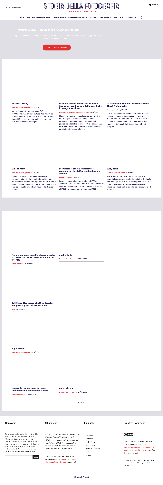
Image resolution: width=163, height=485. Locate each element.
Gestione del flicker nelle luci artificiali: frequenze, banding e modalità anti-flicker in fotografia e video (80, 107)
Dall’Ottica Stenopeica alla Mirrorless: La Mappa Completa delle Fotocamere (32, 305)
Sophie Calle (65, 256)
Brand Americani (65, 178)
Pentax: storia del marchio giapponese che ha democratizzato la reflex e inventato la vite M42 (33, 258)
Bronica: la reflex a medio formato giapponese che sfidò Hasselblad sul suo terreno (79, 172)
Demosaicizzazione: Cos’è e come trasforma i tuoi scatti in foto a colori (30, 390)
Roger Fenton (18, 349)
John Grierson (66, 389)
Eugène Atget (18, 169)
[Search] (36, 458)
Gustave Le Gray (20, 104)
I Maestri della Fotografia (21, 108)
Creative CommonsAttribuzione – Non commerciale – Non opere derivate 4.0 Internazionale (140, 448)
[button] (141, 17)
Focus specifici (112, 111)
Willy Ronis (112, 169)
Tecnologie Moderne (19, 395)
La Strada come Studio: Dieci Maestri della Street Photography (128, 105)
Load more (81, 403)
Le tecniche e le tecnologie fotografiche (74, 113)
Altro (13, 310)
